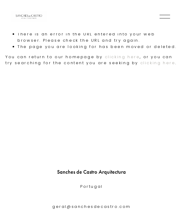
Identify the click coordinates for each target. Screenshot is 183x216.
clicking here (122, 57)
